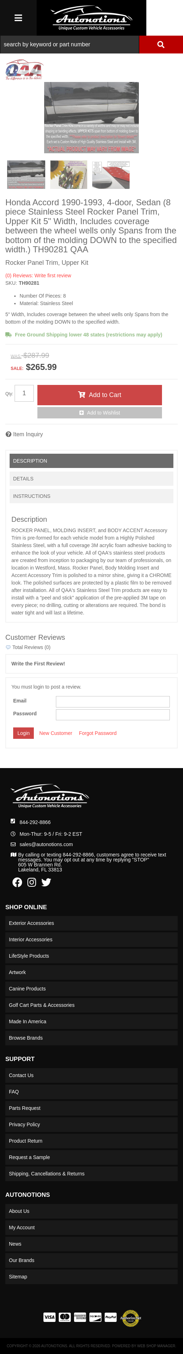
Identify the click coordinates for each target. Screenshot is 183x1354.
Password (25, 713)
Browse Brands (26, 1038)
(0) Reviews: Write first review (38, 275)
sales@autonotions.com (46, 844)
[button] (91, 44)
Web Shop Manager (156, 1346)
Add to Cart (105, 394)
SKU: (11, 283)
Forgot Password (98, 733)
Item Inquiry (28, 434)
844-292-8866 (35, 822)
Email (19, 701)
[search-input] (69, 44)
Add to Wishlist (103, 413)
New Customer (55, 733)
